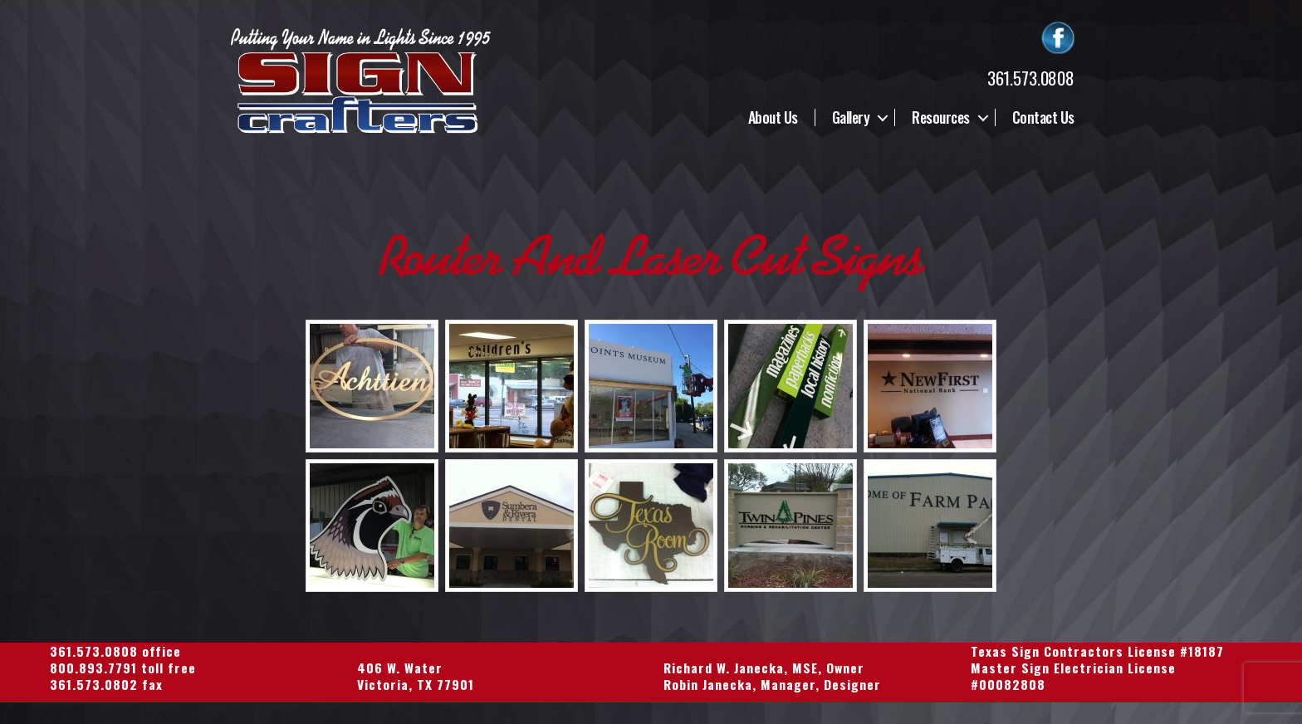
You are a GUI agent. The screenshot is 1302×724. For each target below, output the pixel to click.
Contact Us (1043, 118)
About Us (773, 118)
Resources (941, 118)
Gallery (851, 118)
